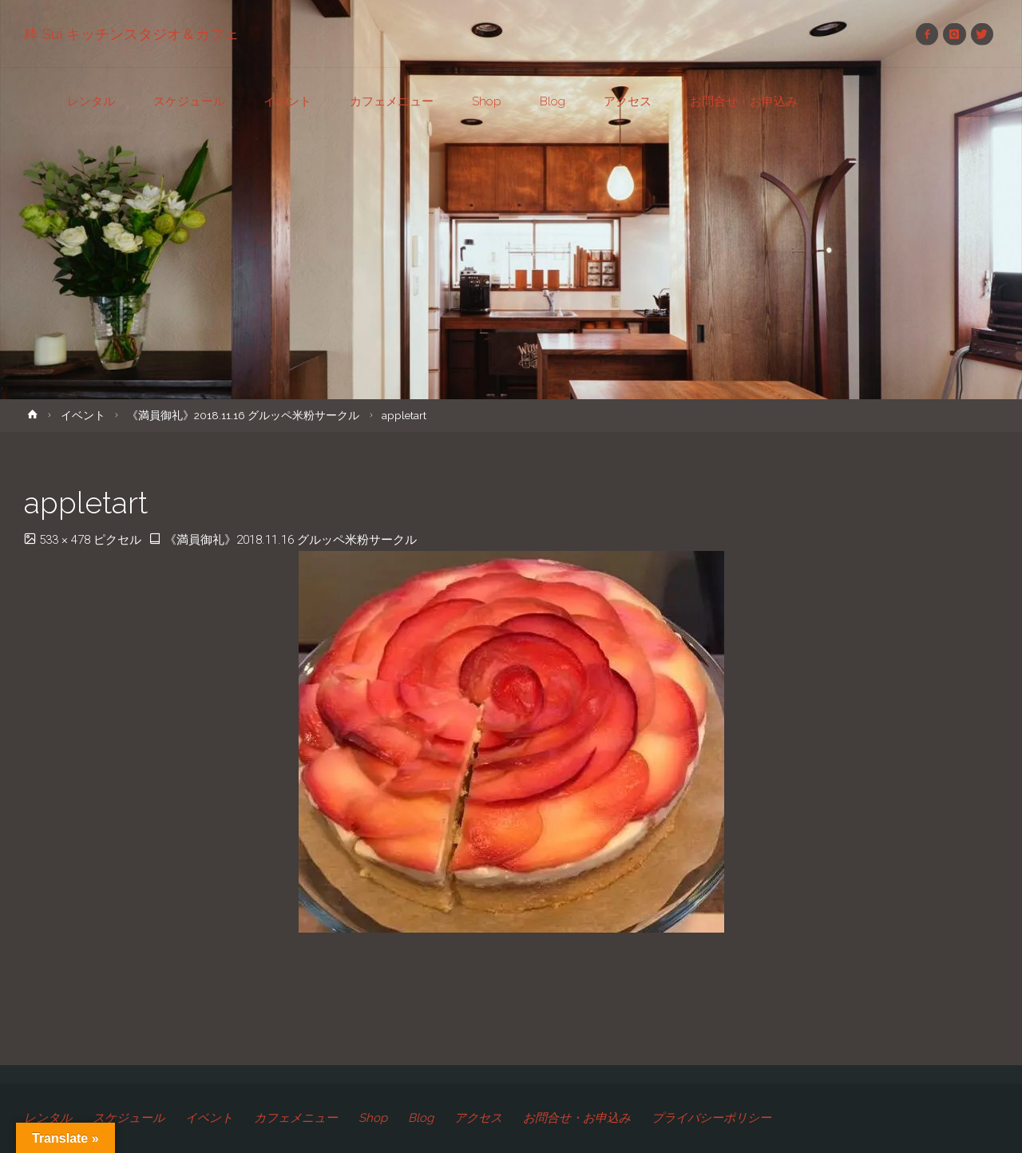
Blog (421, 1118)
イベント (83, 415)
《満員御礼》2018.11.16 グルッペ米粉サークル (243, 415)
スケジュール (128, 1118)
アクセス (478, 1118)
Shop (372, 1118)
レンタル (48, 1118)
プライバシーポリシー (711, 1118)
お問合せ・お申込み (577, 1118)
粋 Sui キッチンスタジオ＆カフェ (131, 34)
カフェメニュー (296, 1118)
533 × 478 (66, 540)
